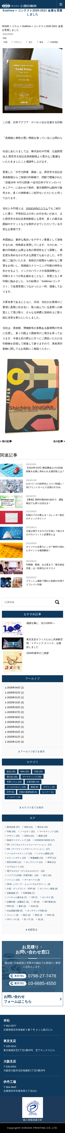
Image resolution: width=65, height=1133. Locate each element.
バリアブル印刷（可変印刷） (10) (22, 875)
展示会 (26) (12, 777)
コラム (15, 26)
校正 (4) (26, 915)
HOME (5, 26)
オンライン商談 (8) (49, 888)
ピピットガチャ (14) (16, 858)
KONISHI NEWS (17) (45, 840)
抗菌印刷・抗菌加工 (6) (18, 902)
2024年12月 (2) (15, 741)
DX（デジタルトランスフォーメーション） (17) (29, 844)
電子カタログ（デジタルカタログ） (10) (26, 871)
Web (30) (24, 771)
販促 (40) (11, 771)
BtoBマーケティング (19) (18, 840)
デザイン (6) (49, 787)
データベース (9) (32, 880)
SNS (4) (50, 915)
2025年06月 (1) (15, 717)
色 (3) (40, 919)
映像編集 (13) (37, 858)
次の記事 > (59, 441)
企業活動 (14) (33, 782)
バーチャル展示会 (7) (17, 897)
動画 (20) (43, 836)
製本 (41, 42)
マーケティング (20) (32, 777)
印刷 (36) (11, 831)
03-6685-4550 (42, 983)
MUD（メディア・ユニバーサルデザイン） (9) (28, 884)
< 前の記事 (6, 441)
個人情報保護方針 (32, 1119)
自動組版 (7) (12, 893)
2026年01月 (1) (15, 697)
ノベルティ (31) (27, 831)
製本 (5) (22, 906)
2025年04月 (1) (15, 726)
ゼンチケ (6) (48, 897)
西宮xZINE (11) (14, 862)
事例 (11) (51, 862)
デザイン (18, 42)
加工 (31, 42)
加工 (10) (47, 875)
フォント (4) (12, 915)
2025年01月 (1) (15, 736)
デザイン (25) (13, 836)
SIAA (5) (34, 906)
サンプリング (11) (34, 862)
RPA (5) (10, 906)
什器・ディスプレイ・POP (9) (21, 888)
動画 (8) (34, 787)
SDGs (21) (29, 836)
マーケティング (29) (48, 831)
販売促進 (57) (13, 827)
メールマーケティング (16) (19, 853)
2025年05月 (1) (15, 722)
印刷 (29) (38, 771)
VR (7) (34, 897)
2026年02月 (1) (15, 692)
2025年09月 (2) (15, 707)
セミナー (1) (48, 792)
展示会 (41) (42, 827)
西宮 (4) (38, 915)
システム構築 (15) (45, 853)
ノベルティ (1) (13, 797)
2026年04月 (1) (15, 687)
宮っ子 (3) (28, 919)
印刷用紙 (54, 42)
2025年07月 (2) (15, 712)
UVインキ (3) (13, 919)
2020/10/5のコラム (37, 208)
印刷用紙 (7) (28, 893)
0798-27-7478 (42, 975)
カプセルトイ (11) (15, 866)
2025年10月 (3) (15, 702)
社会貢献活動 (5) (15, 910)
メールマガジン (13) (16, 787)
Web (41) (28, 827)
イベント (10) (13, 880)
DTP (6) (10, 792)
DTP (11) (52, 858)
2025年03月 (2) (15, 731)
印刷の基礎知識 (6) (28, 792)
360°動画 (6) (50, 902)
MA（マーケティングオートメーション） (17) (28, 849)
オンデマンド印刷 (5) (37, 910)
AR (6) (36, 902)
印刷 (4, 38)
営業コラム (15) (14, 782)
